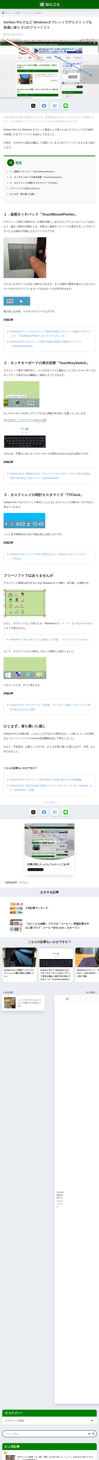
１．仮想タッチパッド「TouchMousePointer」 (34, 172)
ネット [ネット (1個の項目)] (84, 1340)
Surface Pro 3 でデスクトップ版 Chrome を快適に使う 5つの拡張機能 (48, 784)
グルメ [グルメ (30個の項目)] (35, 1340)
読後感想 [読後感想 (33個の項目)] (52, 1350)
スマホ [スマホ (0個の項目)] (65, 1340)
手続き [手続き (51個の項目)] (67, 1345)
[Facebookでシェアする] (44, 106)
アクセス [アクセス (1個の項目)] (8, 1340)
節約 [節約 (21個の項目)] (34, 1350)
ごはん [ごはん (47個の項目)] (72, 1335)
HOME (49, 1448)
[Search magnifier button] (93, 1050)
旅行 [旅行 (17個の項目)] (90, 1345)
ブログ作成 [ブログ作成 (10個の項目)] (9, 1345)
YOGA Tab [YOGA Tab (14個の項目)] (33, 1335)
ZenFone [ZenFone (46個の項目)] (44, 1335)
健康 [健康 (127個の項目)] (29, 1345)
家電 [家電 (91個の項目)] (59, 1345)
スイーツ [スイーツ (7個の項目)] (55, 1340)
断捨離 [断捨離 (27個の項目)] (82, 1345)
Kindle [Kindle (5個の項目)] (46, 1330)
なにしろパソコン (16, 1383)
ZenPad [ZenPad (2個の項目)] (54, 1335)
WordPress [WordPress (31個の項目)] (20, 1335)
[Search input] (46, 1050)
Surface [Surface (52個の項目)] (70, 1330)
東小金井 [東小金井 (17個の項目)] (8, 1350)
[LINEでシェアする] (66, 106)
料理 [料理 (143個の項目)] (75, 1345)
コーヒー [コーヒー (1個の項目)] (45, 1340)
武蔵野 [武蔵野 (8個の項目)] (18, 1350)
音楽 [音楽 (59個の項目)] (68, 1350)
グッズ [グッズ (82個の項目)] (26, 1340)
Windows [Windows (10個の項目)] (9, 1335)
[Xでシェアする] (32, 106)
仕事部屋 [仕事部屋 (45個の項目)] (20, 1345)
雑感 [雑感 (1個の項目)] (61, 1350)
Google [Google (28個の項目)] (37, 1330)
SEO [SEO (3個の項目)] (61, 1330)
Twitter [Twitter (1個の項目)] (79, 1330)
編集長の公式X (14, 1387)
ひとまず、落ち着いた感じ (23, 194)
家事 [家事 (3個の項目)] (52, 1345)
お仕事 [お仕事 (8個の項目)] (63, 1335)
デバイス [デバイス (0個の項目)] (74, 1340)
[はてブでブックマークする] (55, 106)
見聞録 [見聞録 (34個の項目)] (42, 1350)
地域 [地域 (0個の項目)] (45, 1345)
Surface (23, 887)
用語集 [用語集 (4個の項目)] (26, 1350)
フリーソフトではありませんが (26, 189)
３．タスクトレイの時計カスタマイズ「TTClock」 (36, 183)
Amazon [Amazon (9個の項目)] (8, 1330)
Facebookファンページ (18, 1390)
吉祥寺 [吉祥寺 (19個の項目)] (37, 1345)
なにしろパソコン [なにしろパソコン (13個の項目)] (85, 1335)
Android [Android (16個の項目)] (18, 1330)
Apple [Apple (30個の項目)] (27, 1330)
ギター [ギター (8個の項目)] (18, 1340)
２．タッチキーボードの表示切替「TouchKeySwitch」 (38, 177)
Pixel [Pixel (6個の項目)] (54, 1330)
